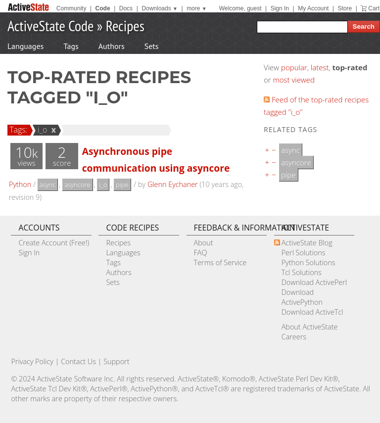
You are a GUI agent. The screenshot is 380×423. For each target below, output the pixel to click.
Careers (294, 336)
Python (20, 184)
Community (71, 8)
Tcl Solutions (302, 272)
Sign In (280, 8)
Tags (70, 46)
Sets (151, 46)
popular (294, 67)
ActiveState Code (50, 25)
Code (102, 8)
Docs (126, 8)
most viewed (294, 80)
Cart (374, 8)
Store (344, 8)
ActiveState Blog (307, 242)
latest (320, 67)
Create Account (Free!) (53, 242)
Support (116, 361)
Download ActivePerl (314, 282)
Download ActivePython (302, 297)
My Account (313, 8)
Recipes (125, 25)
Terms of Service (220, 262)
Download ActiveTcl (312, 312)
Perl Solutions (304, 252)
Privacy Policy (32, 361)
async (48, 184)
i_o (41, 129)
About (203, 242)
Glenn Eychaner (172, 184)
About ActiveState (310, 326)
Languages (25, 46)
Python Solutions (308, 262)
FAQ (200, 252)
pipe (122, 184)
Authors (111, 46)
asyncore (77, 184)
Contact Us (78, 361)
